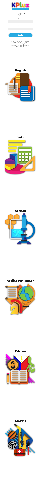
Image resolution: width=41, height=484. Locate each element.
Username (20, 18)
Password (20, 26)
